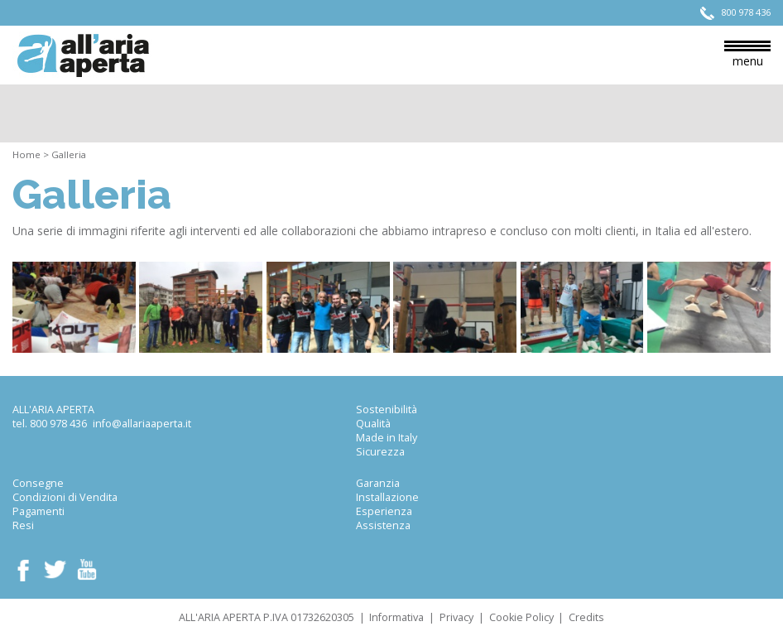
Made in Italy (386, 438)
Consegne (38, 483)
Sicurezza (380, 452)
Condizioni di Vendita (65, 497)
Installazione (387, 497)
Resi (23, 525)
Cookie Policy (521, 617)
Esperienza (384, 511)
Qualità (373, 424)
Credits (586, 617)
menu (747, 55)
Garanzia (378, 483)
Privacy (456, 617)
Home (26, 154)
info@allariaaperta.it (142, 424)
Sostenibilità (386, 409)
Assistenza (383, 525)
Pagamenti (38, 511)
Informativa (396, 617)
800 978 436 (58, 424)
